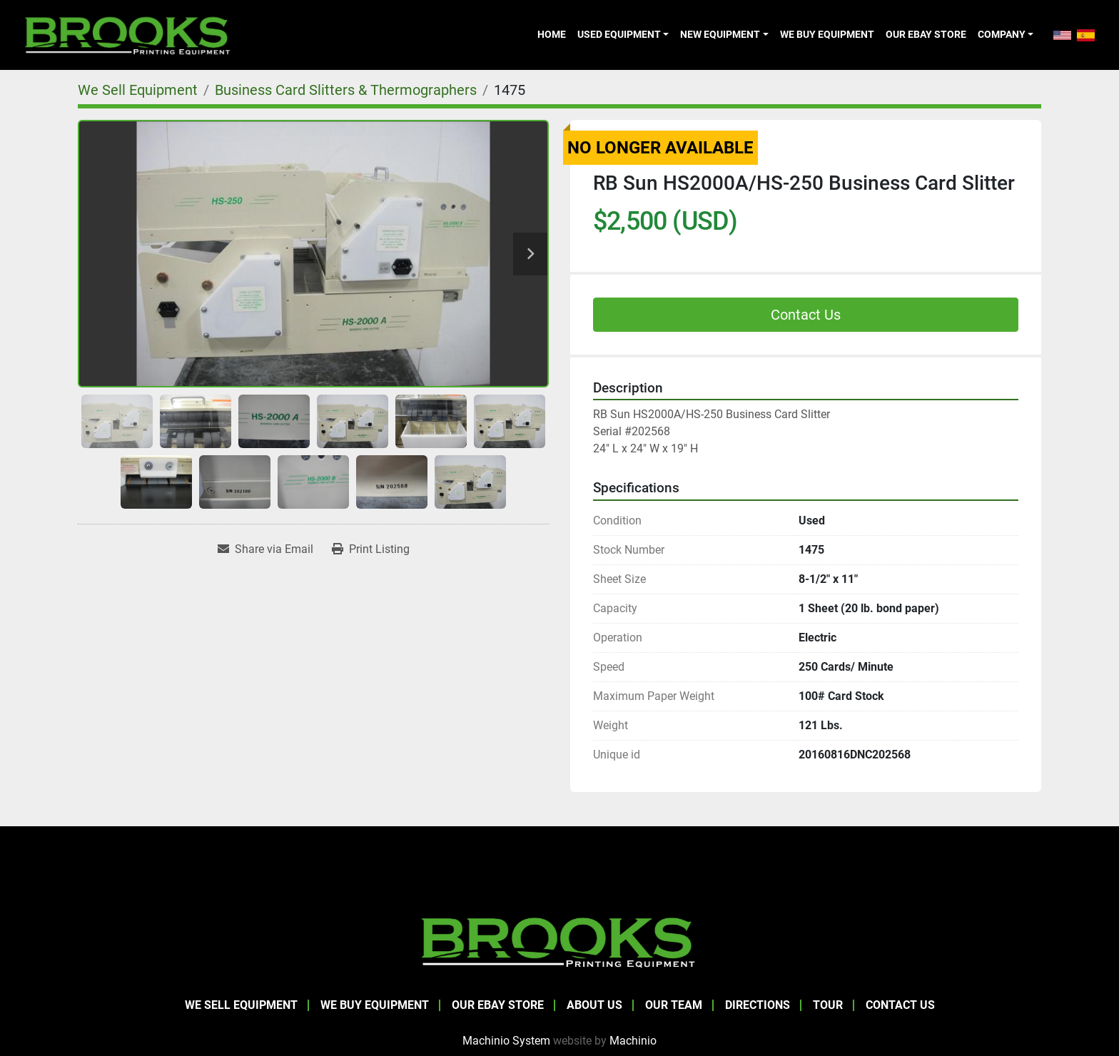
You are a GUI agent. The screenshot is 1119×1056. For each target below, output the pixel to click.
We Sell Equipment (241, 1005)
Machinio (633, 1040)
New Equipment (720, 34)
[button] (623, 34)
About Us (594, 1005)
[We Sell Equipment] (138, 89)
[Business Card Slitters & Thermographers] (346, 89)
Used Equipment (619, 34)
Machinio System (506, 1040)
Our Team (673, 1005)
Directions (757, 1005)
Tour (828, 1005)
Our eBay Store (926, 34)
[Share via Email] (265, 549)
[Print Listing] (371, 549)
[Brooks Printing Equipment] (559, 941)
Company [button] (1002, 34)
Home (551, 34)
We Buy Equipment (827, 34)
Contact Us (806, 314)
